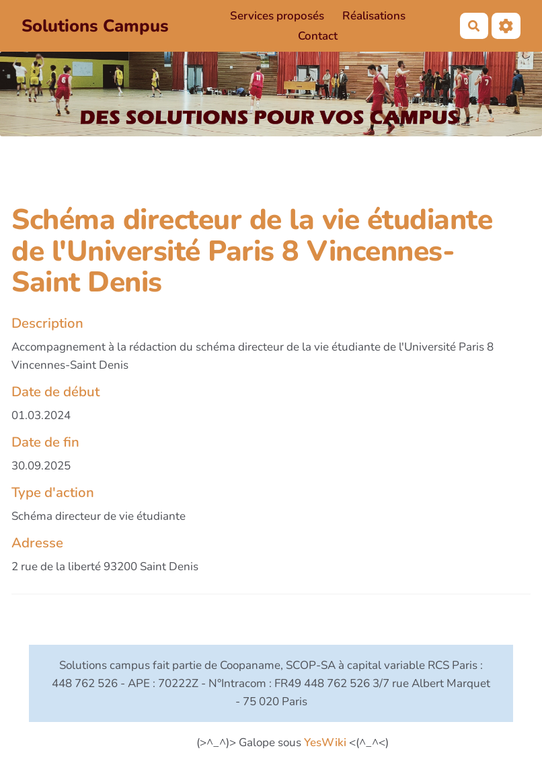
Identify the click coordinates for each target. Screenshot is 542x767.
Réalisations (373, 16)
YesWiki (325, 742)
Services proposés (277, 16)
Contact (318, 36)
